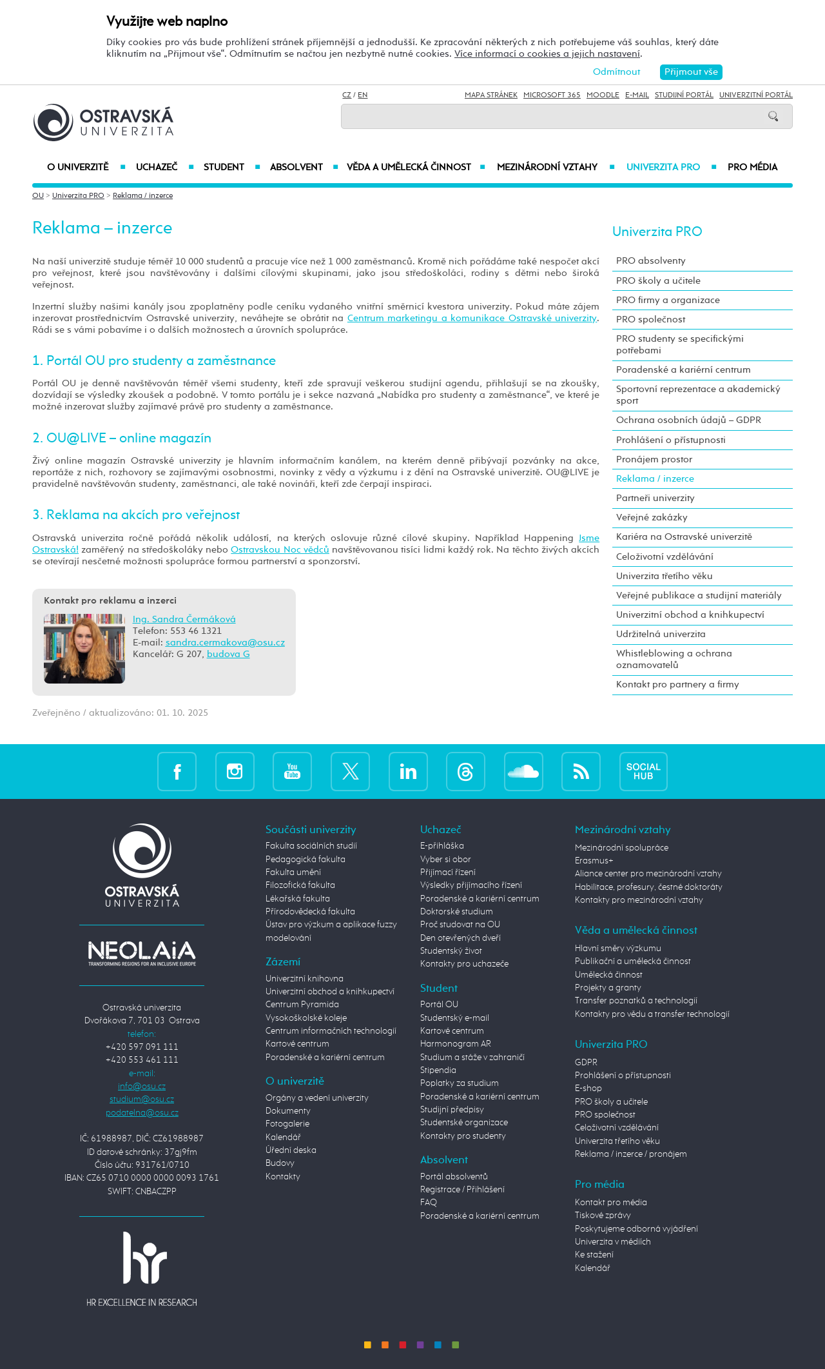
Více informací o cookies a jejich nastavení (547, 54)
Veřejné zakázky (652, 517)
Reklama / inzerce (143, 196)
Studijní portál (684, 95)
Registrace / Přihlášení (462, 1189)
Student (232, 167)
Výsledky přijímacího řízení (471, 885)
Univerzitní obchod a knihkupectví (690, 615)
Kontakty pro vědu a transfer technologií (652, 1014)
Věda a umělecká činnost (416, 167)
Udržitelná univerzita (661, 634)
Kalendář (283, 1137)
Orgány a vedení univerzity (317, 1098)
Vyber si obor (445, 859)
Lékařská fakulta (298, 898)
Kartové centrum (297, 1044)
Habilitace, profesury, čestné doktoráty (649, 887)
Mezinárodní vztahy (556, 167)
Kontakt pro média (611, 1202)
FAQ (428, 1202)
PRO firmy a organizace (668, 300)
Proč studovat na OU (460, 924)
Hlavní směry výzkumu (618, 948)
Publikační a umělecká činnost (633, 961)
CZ (346, 95)
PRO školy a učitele (658, 281)
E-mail (637, 95)
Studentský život (451, 951)
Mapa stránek (491, 95)
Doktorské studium (456, 911)
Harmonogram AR (455, 1044)
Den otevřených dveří (460, 938)
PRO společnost (650, 319)
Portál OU (439, 1004)
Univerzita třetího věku (664, 576)
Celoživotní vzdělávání (664, 557)
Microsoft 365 (552, 95)
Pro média (752, 167)
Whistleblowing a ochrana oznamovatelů (674, 659)
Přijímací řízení (448, 872)
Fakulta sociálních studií (311, 846)
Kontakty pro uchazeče (464, 964)
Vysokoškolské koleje (306, 1018)
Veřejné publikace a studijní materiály (699, 595)
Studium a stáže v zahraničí (472, 1057)
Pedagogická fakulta (305, 859)
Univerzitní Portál (756, 95)
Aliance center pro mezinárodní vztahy (648, 873)
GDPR (586, 1062)
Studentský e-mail (454, 1018)
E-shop (588, 1088)
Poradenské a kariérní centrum (683, 370)
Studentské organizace (464, 1122)
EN (362, 95)
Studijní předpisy (452, 1109)
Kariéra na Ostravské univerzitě (684, 537)
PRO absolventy (651, 261)
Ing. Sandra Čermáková (184, 619)
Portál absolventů (454, 1176)
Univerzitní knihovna (305, 978)
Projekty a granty (608, 987)
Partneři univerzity (655, 498)
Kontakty (283, 1176)
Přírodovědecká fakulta (310, 911)
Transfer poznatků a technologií (636, 1000)
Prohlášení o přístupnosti (671, 440)
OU (38, 196)
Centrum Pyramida (302, 1004)
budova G (228, 654)
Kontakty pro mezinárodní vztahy (639, 900)
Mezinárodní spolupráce (621, 847)
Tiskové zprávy (603, 1215)
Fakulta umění (293, 872)
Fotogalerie (287, 1123)
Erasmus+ (594, 860)
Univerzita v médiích (613, 1241)
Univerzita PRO (671, 167)
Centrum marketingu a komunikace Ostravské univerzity (472, 318)
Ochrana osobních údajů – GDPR (688, 420)
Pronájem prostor (654, 459)
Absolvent (304, 167)
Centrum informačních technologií (331, 1031)
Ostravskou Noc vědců (280, 550)
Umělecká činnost (609, 975)
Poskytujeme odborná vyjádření (636, 1229)
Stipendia (438, 1070)
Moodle (603, 95)
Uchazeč (164, 167)
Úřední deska (291, 1150)
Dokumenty (288, 1111)
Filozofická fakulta (300, 885)
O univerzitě (86, 167)
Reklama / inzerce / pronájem (631, 1154)
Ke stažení (594, 1254)
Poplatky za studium (459, 1083)
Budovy (280, 1163)
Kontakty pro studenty (463, 1136)
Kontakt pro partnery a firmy (677, 684)
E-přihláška (442, 846)
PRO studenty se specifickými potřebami (680, 344)
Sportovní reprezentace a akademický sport (698, 395)
